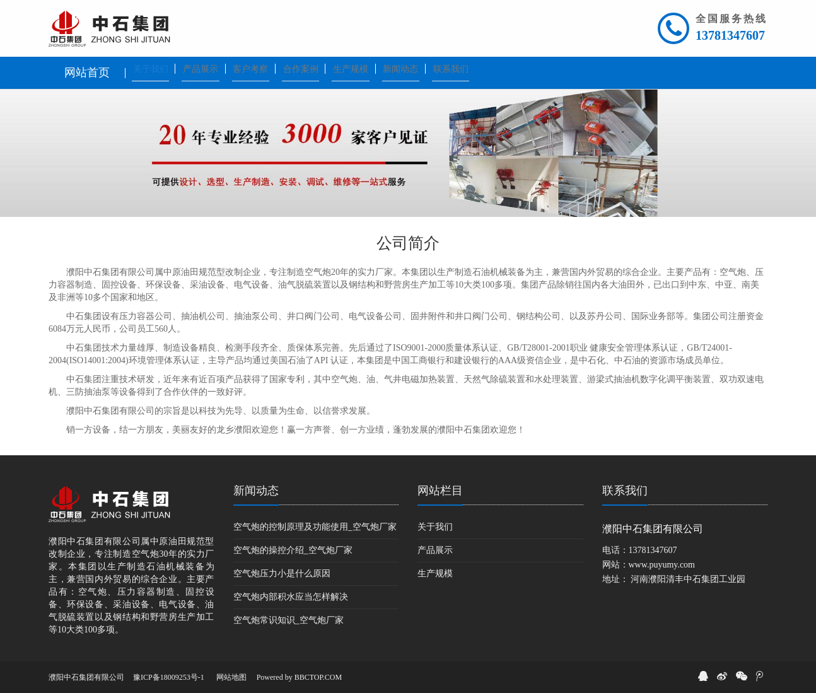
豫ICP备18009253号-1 (168, 677)
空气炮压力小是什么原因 (281, 573)
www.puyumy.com (662, 564)
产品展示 (435, 550)
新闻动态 (256, 490)
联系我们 (625, 490)
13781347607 (730, 35)
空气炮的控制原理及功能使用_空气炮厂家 (315, 527)
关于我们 (435, 527)
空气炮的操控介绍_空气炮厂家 (293, 550)
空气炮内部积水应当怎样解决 (290, 597)
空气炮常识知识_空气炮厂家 (288, 620)
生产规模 (435, 573)
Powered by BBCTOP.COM (299, 677)
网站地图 (231, 677)
